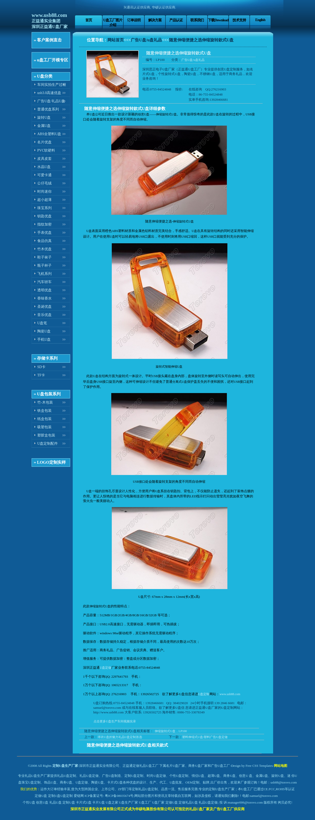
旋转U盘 (44, 117)
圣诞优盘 (44, 307)
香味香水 (44, 298)
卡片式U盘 (83, 802)
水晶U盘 (44, 167)
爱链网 (79, 796)
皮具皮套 (44, 159)
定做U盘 (41, 796)
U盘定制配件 (47, 443)
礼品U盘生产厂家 (37, 776)
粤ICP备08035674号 (119, 796)
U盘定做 (105, 667)
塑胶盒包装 (46, 435)
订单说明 (134, 20)
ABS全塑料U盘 (49, 134)
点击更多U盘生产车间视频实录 (115, 721)
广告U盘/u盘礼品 (146, 40)
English (260, 20)
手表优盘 (44, 233)
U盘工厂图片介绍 (112, 22)
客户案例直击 (49, 40)
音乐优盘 (44, 315)
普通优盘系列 (48, 109)
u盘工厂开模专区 (52, 60)
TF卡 (41, 375)
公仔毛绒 (44, 183)
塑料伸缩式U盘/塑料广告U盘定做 (205, 737)
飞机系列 (44, 274)
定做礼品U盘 (188, 802)
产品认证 (176, 20)
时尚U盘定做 (156, 776)
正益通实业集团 (46, 21)
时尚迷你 (44, 191)
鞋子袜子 (44, 257)
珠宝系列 (44, 208)
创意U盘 (42, 802)
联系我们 (197, 20)
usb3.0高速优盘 (49, 93)
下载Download (218, 20)
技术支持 (239, 20)
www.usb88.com (49, 15)
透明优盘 (44, 290)
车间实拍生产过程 (51, 85)
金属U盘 (44, 126)
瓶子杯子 (44, 265)
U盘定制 (204, 694)
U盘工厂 (145, 802)
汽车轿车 (44, 282)
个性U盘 (29, 802)
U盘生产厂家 (128, 802)
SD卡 (41, 367)
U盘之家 (112, 802)
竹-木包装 (45, 402)
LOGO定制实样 (51, 462)
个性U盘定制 (178, 776)
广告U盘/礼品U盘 (51, 101)
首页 (88, 20)
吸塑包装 (44, 427)
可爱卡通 (44, 175)
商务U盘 (66, 782)
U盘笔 (42, 323)
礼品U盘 (55, 802)
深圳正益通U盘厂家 (50, 26)
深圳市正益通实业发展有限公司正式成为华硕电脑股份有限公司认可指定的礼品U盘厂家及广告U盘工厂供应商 (157, 809)
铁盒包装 (44, 411)
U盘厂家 (158, 802)
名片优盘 (44, 142)
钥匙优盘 (44, 216)
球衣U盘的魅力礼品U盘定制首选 (120, 737)
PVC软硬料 (46, 150)
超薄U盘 (214, 776)
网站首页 (115, 40)
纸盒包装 (44, 419)
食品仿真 (44, 241)
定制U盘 (54, 796)
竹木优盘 (44, 249)
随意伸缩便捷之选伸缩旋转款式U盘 (201, 40)
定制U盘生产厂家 (65, 766)
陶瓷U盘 (44, 331)
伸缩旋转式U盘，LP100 (171, 731)
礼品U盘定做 (208, 802)
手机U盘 (44, 339)
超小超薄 (44, 200)
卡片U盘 (98, 802)
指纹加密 (44, 224)
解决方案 (155, 20)
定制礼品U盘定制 (145, 789)
